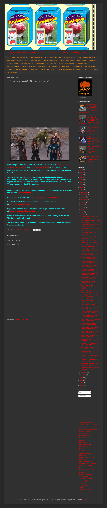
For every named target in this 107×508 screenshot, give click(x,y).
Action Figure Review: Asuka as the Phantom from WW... (90, 348)
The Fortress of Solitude (47, 69)
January (83, 374)
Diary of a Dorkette (84, 435)
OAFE (81, 467)
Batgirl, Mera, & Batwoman (87, 427)
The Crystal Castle (82, 63)
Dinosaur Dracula (84, 438)
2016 (81, 380)
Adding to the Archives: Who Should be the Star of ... (89, 269)
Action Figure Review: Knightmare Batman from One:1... (89, 287)
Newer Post (11, 316)
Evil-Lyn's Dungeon (64, 66)
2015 (81, 383)
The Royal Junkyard (21, 69)
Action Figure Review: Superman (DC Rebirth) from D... (90, 319)
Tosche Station (40, 63)
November (84, 194)
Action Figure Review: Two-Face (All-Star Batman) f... (90, 307)
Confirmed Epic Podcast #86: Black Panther (89, 360)
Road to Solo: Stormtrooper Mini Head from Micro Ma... (90, 225)
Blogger (85, 499)
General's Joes (83, 442)
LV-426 (61, 63)
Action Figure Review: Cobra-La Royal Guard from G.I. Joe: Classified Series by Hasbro (93, 130)
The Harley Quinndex (12, 63)
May (82, 209)
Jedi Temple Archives (85, 453)
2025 (81, 172)
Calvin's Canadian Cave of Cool (88, 429)
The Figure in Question (85, 478)
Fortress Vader (34, 69)
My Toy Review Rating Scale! (53, 57)
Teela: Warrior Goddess (12, 66)
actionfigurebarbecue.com (19, 204)
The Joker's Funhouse (27, 63)
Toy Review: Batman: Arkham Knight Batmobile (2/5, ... (89, 253)
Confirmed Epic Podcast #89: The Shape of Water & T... (89, 257)
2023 (81, 177)
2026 (81, 170)
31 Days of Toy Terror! (70, 57)
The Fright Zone (77, 66)
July (82, 204)
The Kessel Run (51, 63)
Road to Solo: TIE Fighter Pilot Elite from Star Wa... (89, 299)
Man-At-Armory (69, 63)
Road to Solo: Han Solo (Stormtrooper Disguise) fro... (90, 249)
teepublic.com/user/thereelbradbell (22, 211)
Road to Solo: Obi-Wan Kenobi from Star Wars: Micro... (89, 311)
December (84, 192)
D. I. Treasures (83, 433)
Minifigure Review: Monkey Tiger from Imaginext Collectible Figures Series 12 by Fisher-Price (93, 140)
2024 (81, 175)
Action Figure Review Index (19, 57)
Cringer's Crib (42, 66)
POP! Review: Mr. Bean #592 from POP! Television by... (89, 364)
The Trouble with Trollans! (91, 69)
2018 (81, 190)
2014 (81, 385)
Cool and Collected (84, 431)
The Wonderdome (90, 66)
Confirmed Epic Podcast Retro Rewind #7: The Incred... (89, 303)
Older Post (69, 316)
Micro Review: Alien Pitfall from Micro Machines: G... (89, 237)
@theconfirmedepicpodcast (48, 197)
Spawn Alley (9, 69)
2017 (81, 378)
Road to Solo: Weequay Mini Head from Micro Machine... (89, 261)
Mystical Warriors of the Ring (87, 463)
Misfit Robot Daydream (85, 461)
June (82, 207)
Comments (83, 395)
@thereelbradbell (25, 193)
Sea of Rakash (52, 66)
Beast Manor (92, 60)
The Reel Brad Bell (39, 167)
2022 (81, 180)
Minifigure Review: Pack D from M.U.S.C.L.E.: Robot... (90, 340)
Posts (81, 392)
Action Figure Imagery (85, 422)
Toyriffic (81, 487)
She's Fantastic (83, 476)
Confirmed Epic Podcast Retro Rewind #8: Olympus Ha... (89, 273)
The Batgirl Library (35, 60)
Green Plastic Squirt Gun (86, 444)
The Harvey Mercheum (85, 481)
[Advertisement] (39, 300)
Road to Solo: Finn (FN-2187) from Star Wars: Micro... (89, 327)
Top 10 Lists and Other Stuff (87, 57)
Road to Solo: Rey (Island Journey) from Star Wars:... (89, 278)
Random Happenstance (86, 474)
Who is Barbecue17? (36, 57)
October (83, 197)
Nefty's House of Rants (85, 465)
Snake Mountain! (81, 60)
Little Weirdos (83, 455)
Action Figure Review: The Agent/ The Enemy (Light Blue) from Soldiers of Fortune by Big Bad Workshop (89, 119)
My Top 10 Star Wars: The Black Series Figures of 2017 (90, 356)
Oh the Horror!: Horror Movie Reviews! (17, 60)
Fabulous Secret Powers (67, 60)
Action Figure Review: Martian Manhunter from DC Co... (89, 332)
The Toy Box (83, 483)
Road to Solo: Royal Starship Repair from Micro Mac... (89, 245)
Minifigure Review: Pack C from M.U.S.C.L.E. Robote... (90, 352)
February (84, 372)
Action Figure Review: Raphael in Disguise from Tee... (89, 265)
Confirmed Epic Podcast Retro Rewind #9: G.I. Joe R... (89, 241)
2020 (81, 185)
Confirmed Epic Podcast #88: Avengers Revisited (89, 291)
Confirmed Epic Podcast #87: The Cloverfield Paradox (89, 323)
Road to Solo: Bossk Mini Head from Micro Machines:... (90, 229)
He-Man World (83, 446)
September (84, 199)
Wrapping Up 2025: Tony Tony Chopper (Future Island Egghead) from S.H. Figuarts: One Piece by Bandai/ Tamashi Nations (88, 108)
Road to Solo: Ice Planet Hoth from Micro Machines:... (89, 282)
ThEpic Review (83, 485)
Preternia (82, 472)
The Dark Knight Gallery (50, 60)
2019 (81, 187)
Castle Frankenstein (11, 72)
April (82, 212)
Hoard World (83, 449)
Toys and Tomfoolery (85, 489)
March (83, 214)
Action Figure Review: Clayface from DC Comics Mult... (90, 295)
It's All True (82, 451)
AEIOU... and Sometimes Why (88, 425)
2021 (81, 182)
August (83, 202)
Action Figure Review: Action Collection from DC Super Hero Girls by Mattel (93, 159)
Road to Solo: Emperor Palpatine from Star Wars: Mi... (90, 336)
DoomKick (82, 440)
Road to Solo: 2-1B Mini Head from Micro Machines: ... (89, 233)
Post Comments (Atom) (21, 319)
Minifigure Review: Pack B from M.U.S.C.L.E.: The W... (90, 368)
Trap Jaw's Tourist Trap (28, 66)
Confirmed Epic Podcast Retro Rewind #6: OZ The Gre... (89, 344)
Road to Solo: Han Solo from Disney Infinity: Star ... (89, 217)
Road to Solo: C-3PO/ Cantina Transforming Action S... (89, 315)
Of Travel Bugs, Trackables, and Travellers (69, 69)
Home (7, 57)
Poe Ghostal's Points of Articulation (89, 470)
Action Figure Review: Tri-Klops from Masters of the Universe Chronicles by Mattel (93, 150)
